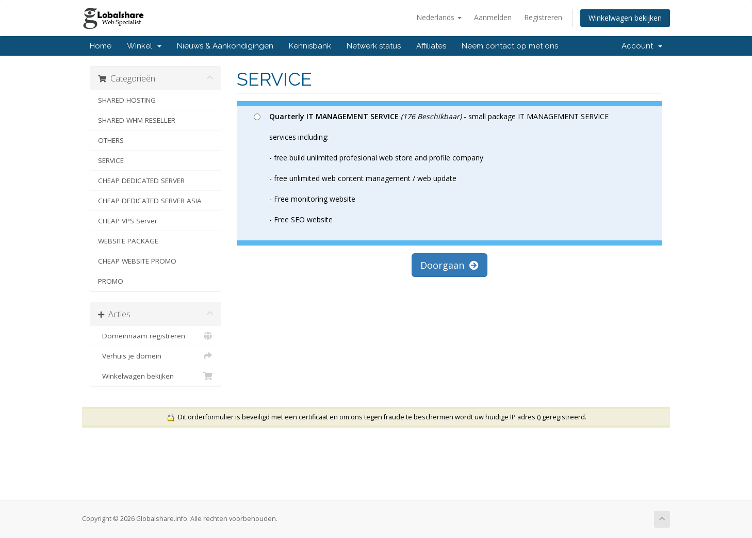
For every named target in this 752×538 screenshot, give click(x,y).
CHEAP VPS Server (127, 220)
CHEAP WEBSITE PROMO (137, 261)
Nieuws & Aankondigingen (225, 46)
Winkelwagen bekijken (625, 18)
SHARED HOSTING (127, 100)
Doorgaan (449, 265)
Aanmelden (493, 17)
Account (642, 46)
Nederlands (439, 17)
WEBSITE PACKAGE (128, 241)
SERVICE (111, 160)
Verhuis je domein (155, 356)
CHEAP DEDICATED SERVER (141, 180)
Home (100, 46)
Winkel (144, 46)
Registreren (543, 17)
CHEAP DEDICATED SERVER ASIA (150, 200)
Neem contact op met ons (510, 46)
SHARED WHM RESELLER (136, 120)
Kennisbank (310, 46)
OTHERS (111, 140)
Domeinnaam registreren (155, 336)
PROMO (110, 281)
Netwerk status (374, 46)
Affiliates (431, 46)
